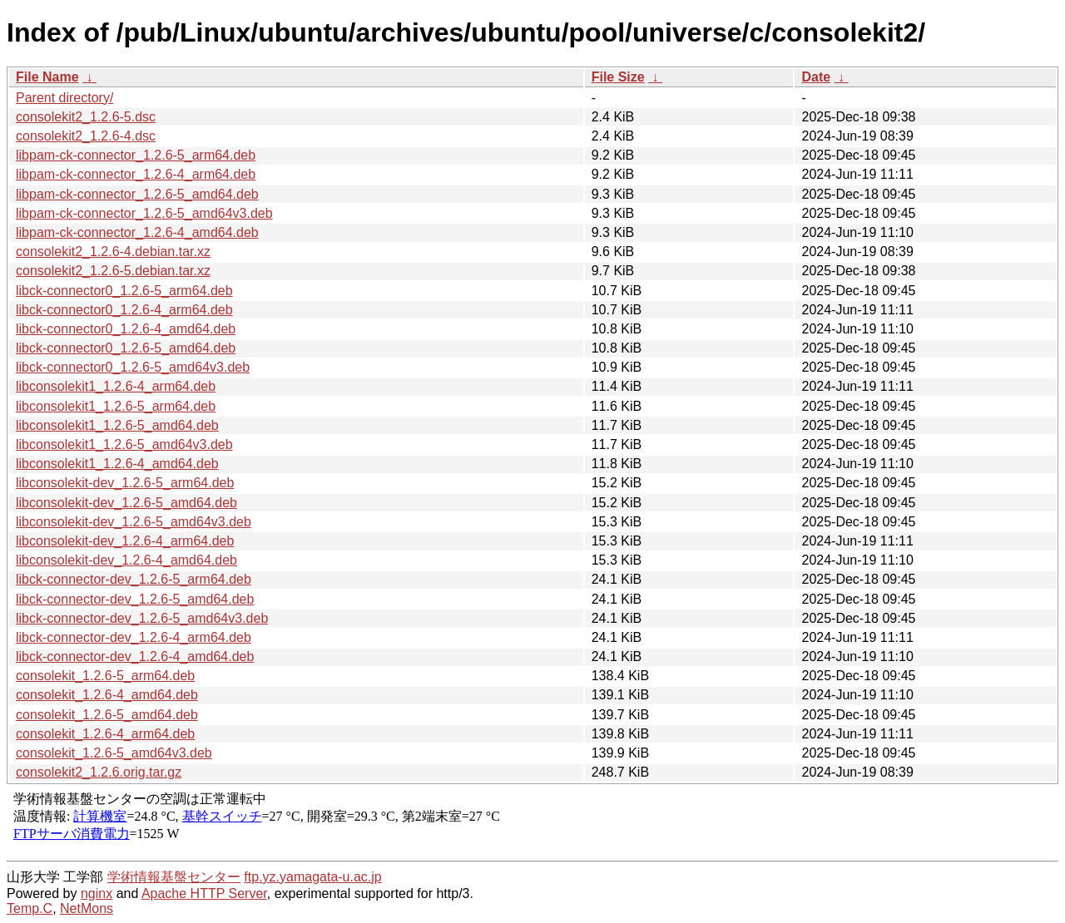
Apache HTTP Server (204, 893)
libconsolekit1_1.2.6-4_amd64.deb (117, 464)
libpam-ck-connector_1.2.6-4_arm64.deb (135, 174)
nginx (96, 893)
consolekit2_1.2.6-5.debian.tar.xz (113, 271)
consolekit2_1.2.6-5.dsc (86, 117)
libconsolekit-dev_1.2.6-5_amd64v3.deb (133, 522)
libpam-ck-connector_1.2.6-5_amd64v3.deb (144, 213)
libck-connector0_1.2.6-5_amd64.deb (125, 348)
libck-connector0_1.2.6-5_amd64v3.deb (133, 367)
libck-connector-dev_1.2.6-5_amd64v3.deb (142, 618)
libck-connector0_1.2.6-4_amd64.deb (125, 329)
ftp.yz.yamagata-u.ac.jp (312, 877)
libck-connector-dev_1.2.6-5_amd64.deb (135, 599)
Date (815, 77)
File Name (47, 77)
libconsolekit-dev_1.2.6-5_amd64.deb (126, 503)
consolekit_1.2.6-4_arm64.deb (105, 734)
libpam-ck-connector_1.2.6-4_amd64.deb (137, 232)
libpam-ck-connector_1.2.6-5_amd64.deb (137, 194)
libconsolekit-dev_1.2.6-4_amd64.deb (126, 560)
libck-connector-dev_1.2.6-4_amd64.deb (135, 656)
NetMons (86, 908)
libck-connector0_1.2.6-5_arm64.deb (124, 291)
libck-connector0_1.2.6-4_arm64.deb (124, 310)
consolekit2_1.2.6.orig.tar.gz (98, 772)
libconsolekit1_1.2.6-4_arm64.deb (115, 386)
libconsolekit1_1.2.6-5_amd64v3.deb (124, 444)
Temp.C (29, 908)
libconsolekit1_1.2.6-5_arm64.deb (115, 406)
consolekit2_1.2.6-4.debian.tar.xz (113, 251)
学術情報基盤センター (173, 877)
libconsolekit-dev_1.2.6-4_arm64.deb (125, 541)
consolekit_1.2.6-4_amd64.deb (107, 695)
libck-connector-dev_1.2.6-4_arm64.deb (133, 637)
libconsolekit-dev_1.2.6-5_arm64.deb (125, 483)
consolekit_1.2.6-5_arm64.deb (105, 676)
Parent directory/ (64, 98)
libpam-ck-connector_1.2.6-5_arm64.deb (135, 155)
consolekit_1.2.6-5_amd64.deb (107, 715)
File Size (618, 77)
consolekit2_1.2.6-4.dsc (86, 136)
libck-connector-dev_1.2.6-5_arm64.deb (133, 579)
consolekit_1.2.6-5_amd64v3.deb (114, 753)
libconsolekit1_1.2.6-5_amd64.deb (117, 425)
